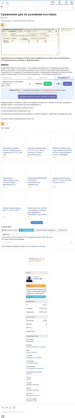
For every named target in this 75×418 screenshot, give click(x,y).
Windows (29, 374)
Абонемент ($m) (31, 401)
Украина (28, 379)
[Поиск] (7, 3)
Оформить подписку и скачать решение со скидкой (37, 96)
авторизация (41, 246)
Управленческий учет (33, 395)
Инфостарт (31, 119)
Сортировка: (45, 230)
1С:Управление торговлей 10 (35, 368)
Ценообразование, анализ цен (36, 347)
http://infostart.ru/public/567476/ (17, 237)
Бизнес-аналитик (31, 352)
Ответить (9, 242)
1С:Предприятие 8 (32, 363)
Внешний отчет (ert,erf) (33, 357)
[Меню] (3, 3)
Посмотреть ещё (37, 222)
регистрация (31, 246)
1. (2, 234)
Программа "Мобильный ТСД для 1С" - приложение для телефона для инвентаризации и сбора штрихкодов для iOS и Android (37, 184)
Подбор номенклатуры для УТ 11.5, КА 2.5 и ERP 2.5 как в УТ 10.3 (62, 180)
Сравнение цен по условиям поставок (28, 14)
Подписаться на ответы (9, 230)
